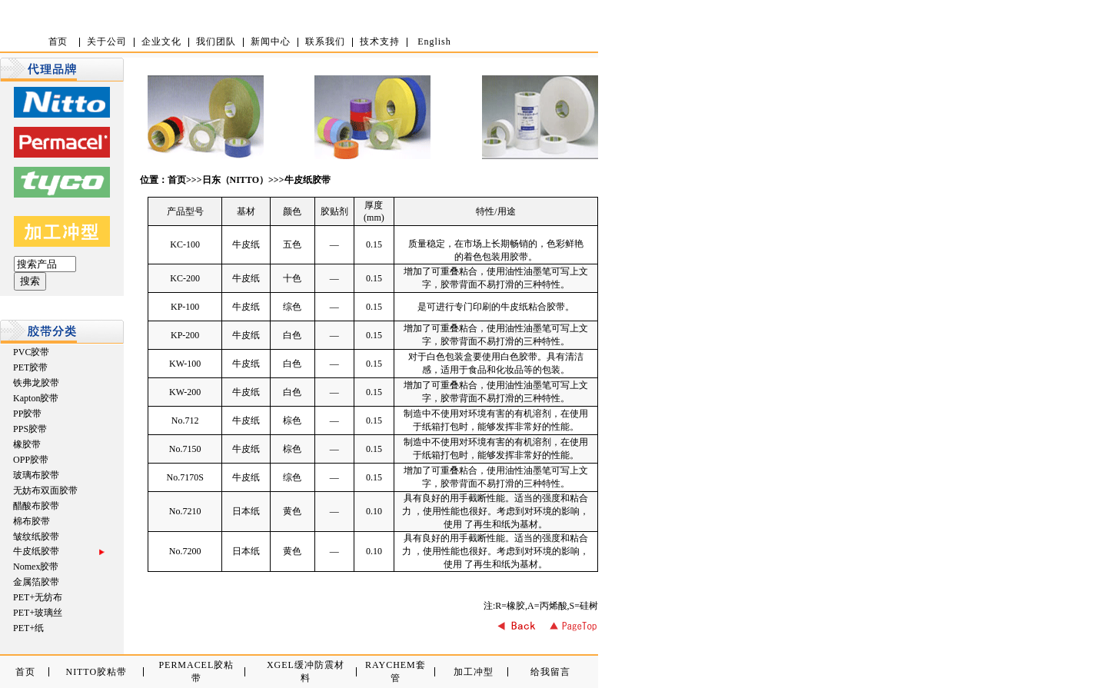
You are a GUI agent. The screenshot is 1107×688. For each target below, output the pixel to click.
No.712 (185, 420)
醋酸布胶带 (36, 505)
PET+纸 (28, 628)
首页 (177, 179)
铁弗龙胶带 (36, 382)
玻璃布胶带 (36, 475)
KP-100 (185, 306)
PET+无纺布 (37, 597)
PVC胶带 (31, 352)
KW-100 (185, 363)
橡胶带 (27, 444)
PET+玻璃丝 (37, 612)
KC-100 (185, 244)
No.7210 (185, 511)
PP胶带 (27, 413)
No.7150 (185, 449)
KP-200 (185, 335)
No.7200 (185, 551)
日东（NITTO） (235, 179)
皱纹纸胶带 (36, 536)
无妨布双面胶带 (45, 490)
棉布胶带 (31, 521)
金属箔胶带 (36, 582)
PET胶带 (30, 367)
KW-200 (185, 392)
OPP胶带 (30, 459)
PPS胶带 (30, 429)
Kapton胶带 (35, 398)
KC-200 (185, 278)
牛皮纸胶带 (307, 179)
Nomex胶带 (35, 566)
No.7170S (184, 477)
